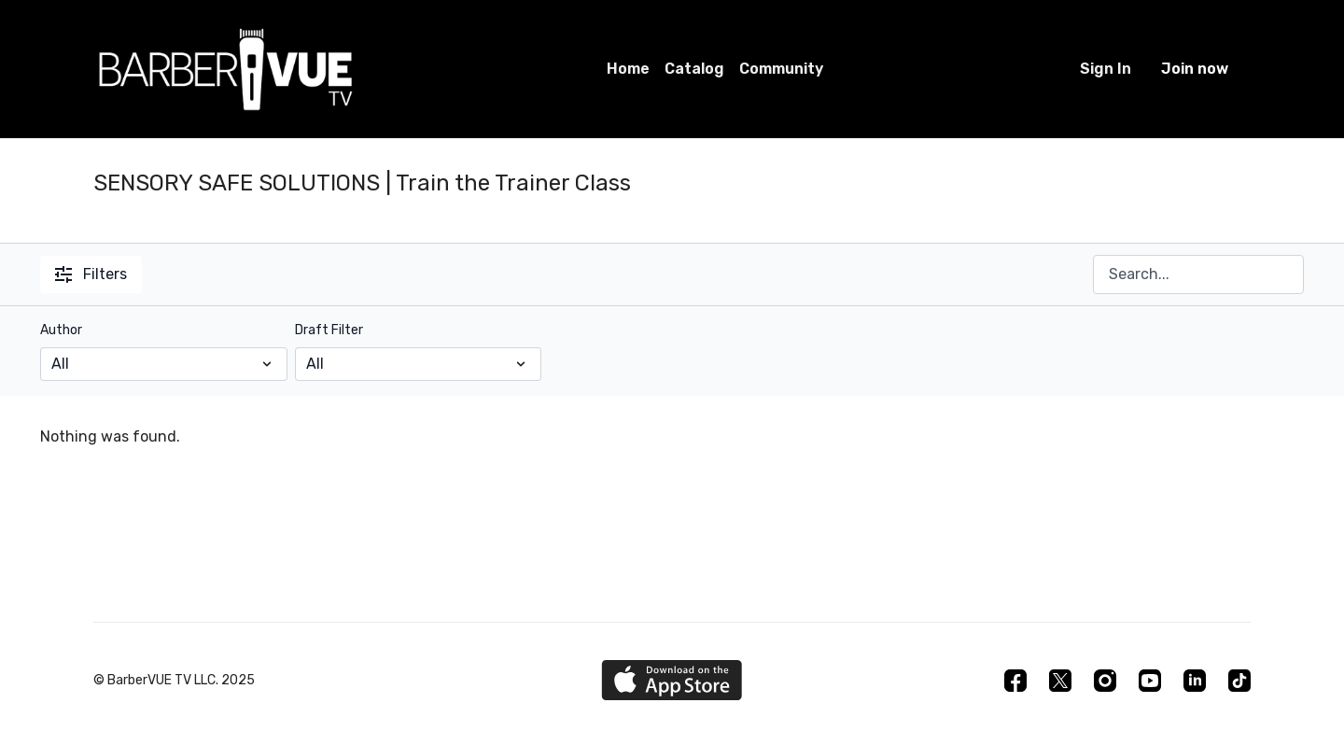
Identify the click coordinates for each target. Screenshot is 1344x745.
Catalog (694, 68)
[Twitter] (1060, 680)
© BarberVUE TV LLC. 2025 (174, 680)
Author (61, 330)
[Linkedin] (1194, 680)
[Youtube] (1150, 680)
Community (781, 68)
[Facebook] (1015, 680)
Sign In (1105, 68)
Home (628, 68)
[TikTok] (1239, 680)
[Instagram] (1105, 680)
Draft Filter (329, 330)
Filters (91, 274)
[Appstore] (671, 680)
